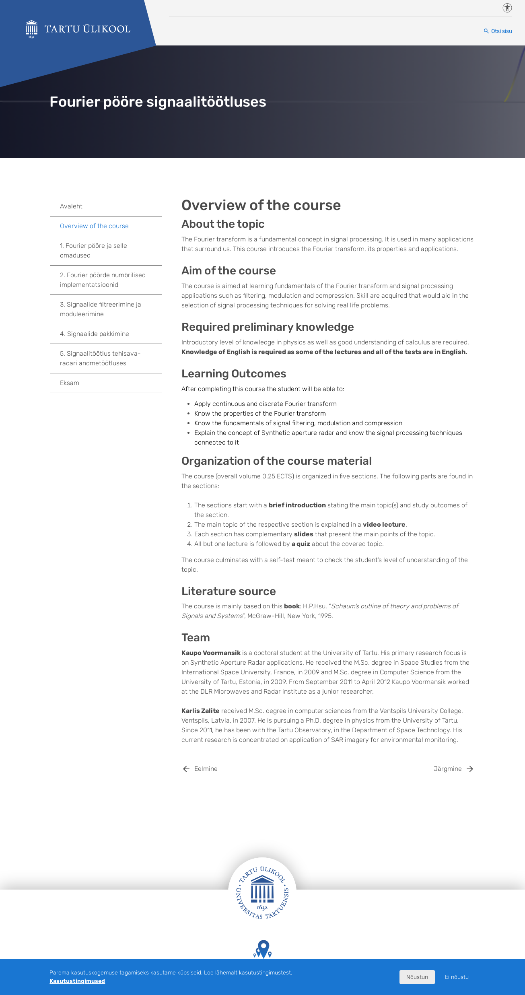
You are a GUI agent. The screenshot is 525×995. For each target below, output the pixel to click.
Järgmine (448, 769)
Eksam (69, 383)
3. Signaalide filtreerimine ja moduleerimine (111, 309)
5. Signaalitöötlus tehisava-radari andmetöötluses (111, 358)
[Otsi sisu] (497, 31)
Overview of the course (94, 226)
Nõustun (417, 977)
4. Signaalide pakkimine (111, 334)
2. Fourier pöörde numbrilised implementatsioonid (103, 279)
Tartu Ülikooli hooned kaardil (262, 957)
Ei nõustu (457, 977)
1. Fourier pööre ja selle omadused (111, 250)
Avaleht (71, 206)
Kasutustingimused (77, 981)
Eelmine (206, 769)
